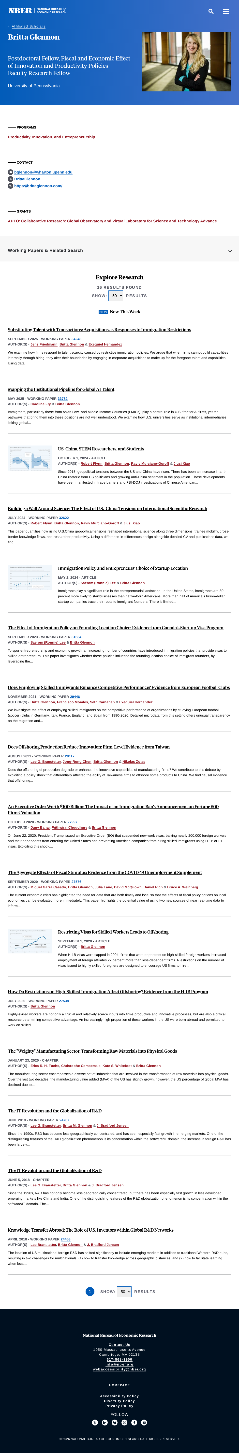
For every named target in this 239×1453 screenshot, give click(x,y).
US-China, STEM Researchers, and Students (101, 449)
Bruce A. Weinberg (182, 887)
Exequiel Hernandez (105, 344)
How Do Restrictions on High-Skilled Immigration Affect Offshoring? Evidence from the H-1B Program (108, 991)
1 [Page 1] (90, 1291)
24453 (66, 1239)
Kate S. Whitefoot (117, 1066)
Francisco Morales (72, 702)
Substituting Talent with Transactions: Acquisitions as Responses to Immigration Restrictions (99, 329)
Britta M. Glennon (77, 1125)
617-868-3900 (120, 1359)
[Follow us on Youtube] (144, 1422)
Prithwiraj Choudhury (69, 827)
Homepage (119, 1385)
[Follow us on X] (95, 1422)
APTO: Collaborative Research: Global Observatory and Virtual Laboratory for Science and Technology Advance (112, 221)
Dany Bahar (40, 827)
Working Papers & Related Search (45, 250)
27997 (72, 822)
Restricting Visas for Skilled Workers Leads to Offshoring (113, 932)
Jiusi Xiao (182, 463)
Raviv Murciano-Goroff (150, 463)
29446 (75, 697)
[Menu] (225, 11)
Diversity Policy (119, 1401)
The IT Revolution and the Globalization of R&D (55, 1111)
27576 (76, 882)
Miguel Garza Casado (48, 887)
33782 (63, 399)
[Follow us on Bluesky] (115, 1422)
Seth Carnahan (102, 702)
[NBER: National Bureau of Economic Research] (41, 12)
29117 (70, 756)
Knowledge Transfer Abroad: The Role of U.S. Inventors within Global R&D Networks (91, 1230)
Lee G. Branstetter (45, 761)
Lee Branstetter (43, 1245)
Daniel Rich (153, 887)
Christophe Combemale (81, 1066)
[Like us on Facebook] (134, 1422)
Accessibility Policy (119, 1396)
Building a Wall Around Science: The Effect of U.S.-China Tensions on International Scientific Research (107, 508)
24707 (64, 1120)
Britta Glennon (72, 344)
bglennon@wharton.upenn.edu (43, 172)
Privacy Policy (119, 1406)
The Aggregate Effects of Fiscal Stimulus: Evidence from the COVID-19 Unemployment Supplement (105, 872)
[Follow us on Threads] (124, 1422)
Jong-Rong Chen (77, 761)
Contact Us (120, 1345)
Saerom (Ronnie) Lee (98, 583)
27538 (64, 1001)
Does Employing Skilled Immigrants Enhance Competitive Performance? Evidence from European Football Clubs (119, 687)
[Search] (211, 11)
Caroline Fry (40, 404)
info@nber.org (119, 1364)
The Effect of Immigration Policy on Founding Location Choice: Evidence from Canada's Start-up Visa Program (116, 627)
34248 (76, 339)
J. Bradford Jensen (113, 1125)
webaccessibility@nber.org (119, 1369)
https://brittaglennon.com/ (38, 186)
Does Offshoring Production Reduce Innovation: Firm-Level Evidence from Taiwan (89, 747)
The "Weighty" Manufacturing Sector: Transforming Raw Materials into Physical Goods (92, 1051)
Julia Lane (103, 887)
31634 (76, 637)
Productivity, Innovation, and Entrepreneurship (51, 137)
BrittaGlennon (27, 179)
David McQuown (128, 887)
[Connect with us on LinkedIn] (105, 1422)
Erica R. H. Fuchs (44, 1066)
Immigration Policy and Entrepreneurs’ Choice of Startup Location (123, 568)
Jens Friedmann (44, 344)
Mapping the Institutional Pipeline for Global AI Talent (61, 389)
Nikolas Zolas (133, 761)
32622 (64, 518)
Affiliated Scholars (28, 26)
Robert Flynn (92, 463)
